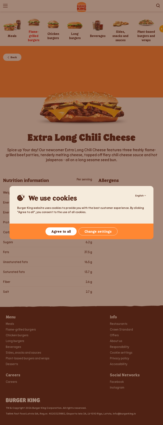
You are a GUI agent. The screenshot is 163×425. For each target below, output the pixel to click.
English (140, 195)
